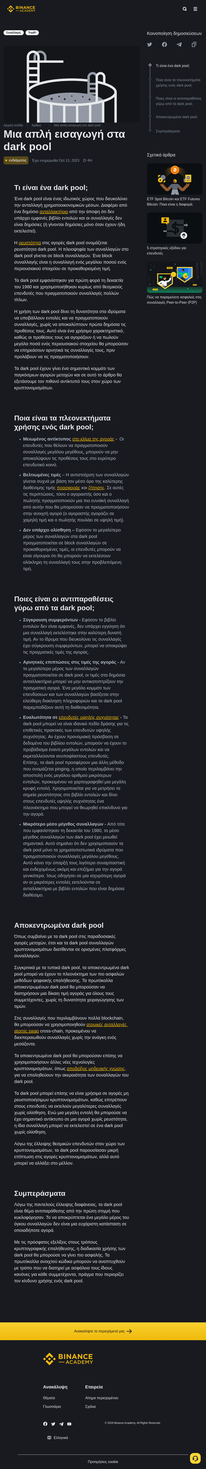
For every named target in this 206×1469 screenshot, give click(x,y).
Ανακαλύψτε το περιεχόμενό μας (103, 1331)
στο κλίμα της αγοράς (93, 438)
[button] (195, 9)
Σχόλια (90, 1406)
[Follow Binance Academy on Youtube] (69, 1424)
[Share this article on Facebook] (164, 44)
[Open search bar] (183, 9)
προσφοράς (68, 487)
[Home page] (21, 8)
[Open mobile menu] (195, 9)
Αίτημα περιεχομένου (101, 1398)
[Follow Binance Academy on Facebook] (45, 1424)
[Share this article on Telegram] (179, 44)
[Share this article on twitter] (149, 44)
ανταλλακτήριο (54, 211)
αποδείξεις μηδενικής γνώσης (96, 1068)
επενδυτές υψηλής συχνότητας (89, 717)
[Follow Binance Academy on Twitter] (53, 1424)
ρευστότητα (30, 242)
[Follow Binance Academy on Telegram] (61, 1424)
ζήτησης (96, 487)
